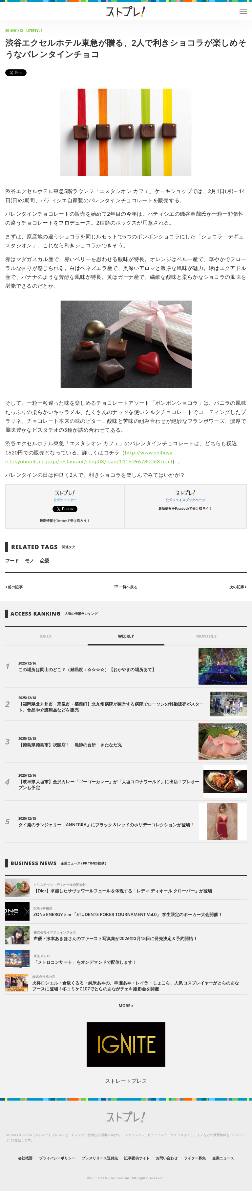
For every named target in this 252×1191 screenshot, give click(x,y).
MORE (126, 1006)
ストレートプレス (126, 1081)
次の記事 (238, 587)
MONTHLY (206, 636)
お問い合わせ (167, 1158)
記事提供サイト (136, 1158)
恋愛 (44, 560)
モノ (29, 560)
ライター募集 (195, 1158)
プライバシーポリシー (57, 1158)
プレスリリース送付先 (100, 1158)
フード (12, 560)
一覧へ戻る (126, 587)
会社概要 (25, 1158)
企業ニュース (223, 1158)
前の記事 (14, 587)
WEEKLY (126, 636)
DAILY (45, 636)
